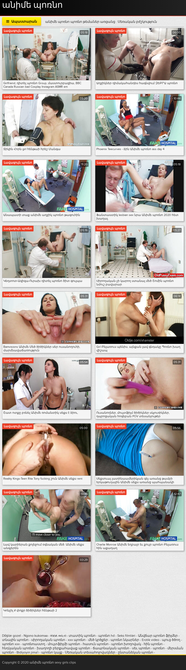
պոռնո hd (106, 636)
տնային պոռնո (15, 640)
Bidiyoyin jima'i (28, 652)
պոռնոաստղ (33, 644)
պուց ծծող (171, 640)
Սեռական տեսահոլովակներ (90, 652)
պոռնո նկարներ (125, 640)
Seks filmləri (126, 636)
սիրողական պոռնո (48, 640)
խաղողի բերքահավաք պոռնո (63, 648)
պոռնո (159, 648)
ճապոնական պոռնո (111, 648)
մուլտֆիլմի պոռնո (64, 644)
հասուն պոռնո (95, 644)
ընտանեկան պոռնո (135, 652)
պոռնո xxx (11, 644)
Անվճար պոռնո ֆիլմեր (158, 636)
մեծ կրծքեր (98, 640)
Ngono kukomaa (36, 636)
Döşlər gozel (12, 636)
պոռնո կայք (51, 652)
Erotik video (151, 640)
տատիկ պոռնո (82, 636)
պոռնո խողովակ (126, 644)
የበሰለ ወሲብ (58, 636)
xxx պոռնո (76, 640)
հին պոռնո (153, 644)
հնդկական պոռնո (18, 648)
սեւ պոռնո (141, 648)
